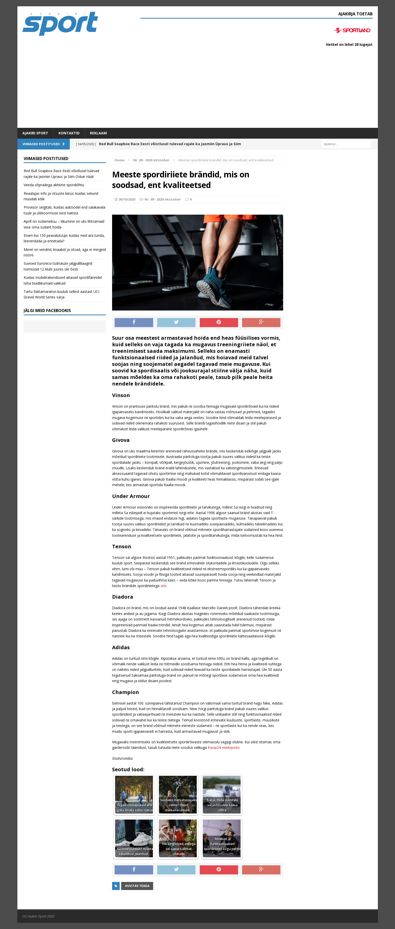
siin (163, 585)
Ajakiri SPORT (35, 133)
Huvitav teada (137, 886)
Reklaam (98, 133)
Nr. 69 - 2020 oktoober (163, 199)
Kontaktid (69, 133)
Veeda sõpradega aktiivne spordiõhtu (54, 184)
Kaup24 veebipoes (223, 747)
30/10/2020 (127, 199)
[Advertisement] (197, 90)
